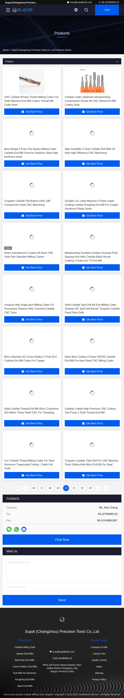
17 (41, 488)
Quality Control (99, 660)
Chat (106, 10)
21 (74, 488)
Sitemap (99, 673)
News (99, 666)
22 (82, 488)
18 (49, 488)
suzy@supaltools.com (79, 2)
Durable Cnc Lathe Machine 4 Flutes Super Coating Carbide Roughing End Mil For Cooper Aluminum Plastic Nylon (91, 205)
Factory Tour (99, 653)
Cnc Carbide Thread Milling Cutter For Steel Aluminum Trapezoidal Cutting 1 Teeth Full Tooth (29, 464)
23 (90, 488)
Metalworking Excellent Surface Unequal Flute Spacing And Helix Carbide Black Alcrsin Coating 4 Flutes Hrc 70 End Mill (91, 256)
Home (6, 50)
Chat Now (62, 539)
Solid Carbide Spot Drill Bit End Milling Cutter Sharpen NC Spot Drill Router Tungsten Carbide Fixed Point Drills (92, 308)
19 (58, 488)
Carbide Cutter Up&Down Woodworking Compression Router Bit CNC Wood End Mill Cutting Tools (90, 101)
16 (33, 488)
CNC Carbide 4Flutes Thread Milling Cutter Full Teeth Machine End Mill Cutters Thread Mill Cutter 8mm (31, 101)
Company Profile (99, 647)
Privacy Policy (99, 679)
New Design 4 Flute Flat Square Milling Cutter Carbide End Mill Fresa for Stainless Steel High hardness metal (31, 153)
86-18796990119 (108, 2)
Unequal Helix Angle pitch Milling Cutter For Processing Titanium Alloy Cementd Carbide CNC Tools (29, 308)
